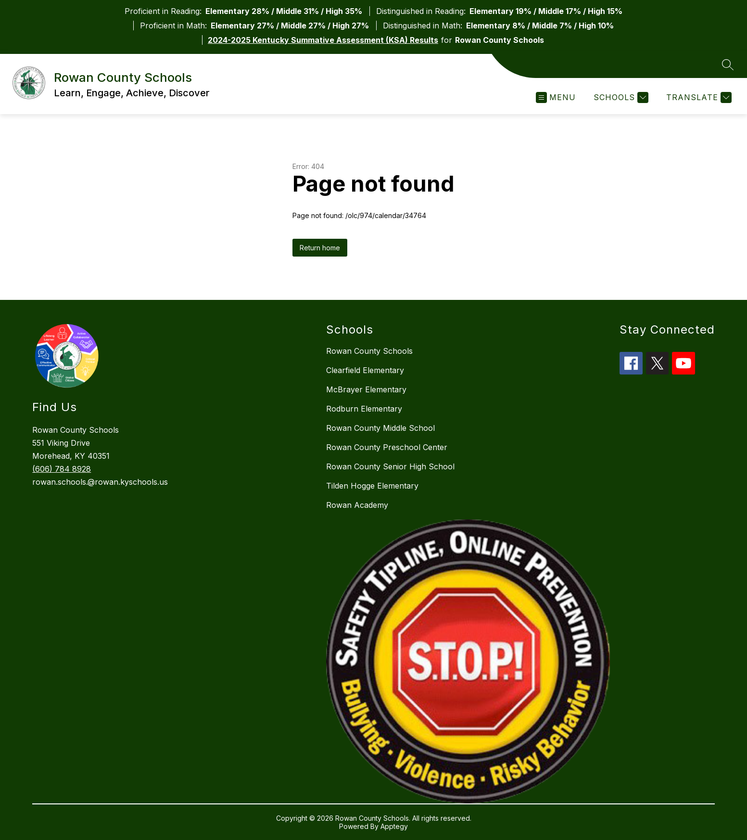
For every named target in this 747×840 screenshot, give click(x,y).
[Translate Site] (698, 97)
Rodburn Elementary (364, 409)
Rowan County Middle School (380, 428)
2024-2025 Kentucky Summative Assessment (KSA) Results (323, 40)
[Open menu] (556, 97)
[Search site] (728, 64)
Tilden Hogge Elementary (372, 486)
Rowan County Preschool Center (386, 447)
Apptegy (394, 826)
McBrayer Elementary (366, 389)
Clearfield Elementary (365, 370)
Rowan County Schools (369, 351)
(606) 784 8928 (61, 469)
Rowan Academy (357, 505)
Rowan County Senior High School (390, 466)
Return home (320, 248)
